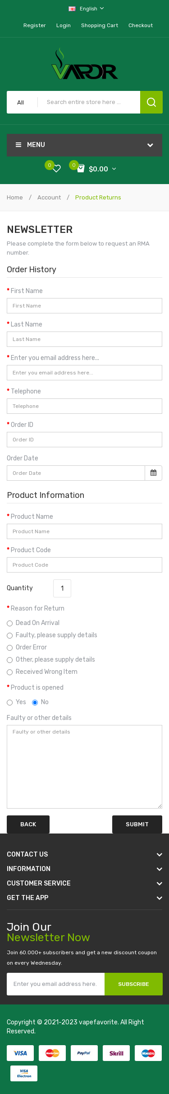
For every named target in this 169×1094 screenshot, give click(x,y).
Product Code (31, 550)
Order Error (27, 647)
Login (63, 25)
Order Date (22, 458)
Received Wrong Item (42, 672)
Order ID (22, 425)
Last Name (26, 324)
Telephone (26, 391)
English (87, 8)
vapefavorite (98, 1022)
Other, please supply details (51, 659)
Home (15, 197)
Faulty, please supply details (52, 635)
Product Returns (97, 197)
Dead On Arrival (33, 623)
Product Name (32, 517)
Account (48, 197)
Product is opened (37, 687)
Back (28, 824)
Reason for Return (37, 608)
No (40, 702)
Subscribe (133, 984)
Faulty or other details (39, 718)
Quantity (20, 588)
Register (34, 25)
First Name (27, 291)
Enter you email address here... (55, 358)
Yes (16, 702)
